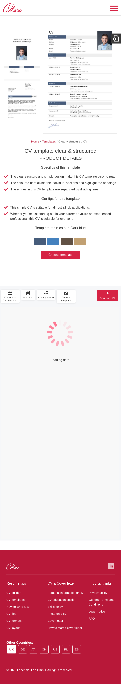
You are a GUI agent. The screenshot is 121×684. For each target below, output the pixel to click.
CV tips (11, 614)
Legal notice (96, 611)
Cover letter (55, 621)
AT (34, 649)
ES (78, 649)
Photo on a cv (56, 614)
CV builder (13, 593)
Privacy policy (97, 593)
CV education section (61, 600)
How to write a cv (17, 607)
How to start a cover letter (63, 628)
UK (12, 649)
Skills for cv (55, 607)
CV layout (12, 628)
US (57, 649)
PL (67, 649)
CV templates (14, 600)
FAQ (91, 618)
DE (24, 649)
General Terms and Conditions (100, 602)
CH (46, 649)
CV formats (13, 621)
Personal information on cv (64, 593)
